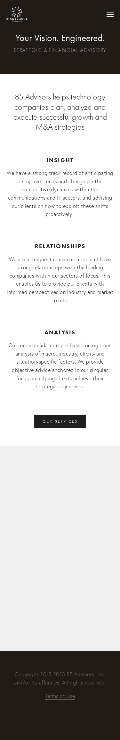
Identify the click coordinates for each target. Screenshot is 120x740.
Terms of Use (60, 696)
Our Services (60, 421)
